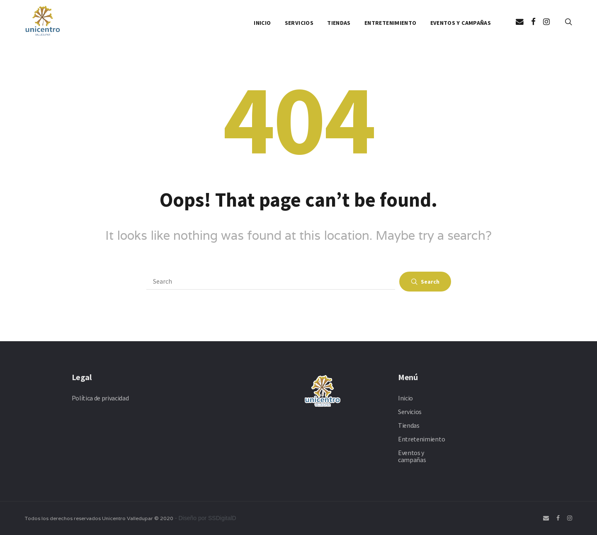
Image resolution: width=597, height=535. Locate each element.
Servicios (299, 23)
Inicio (262, 23)
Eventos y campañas (460, 23)
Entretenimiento (390, 23)
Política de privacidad (100, 398)
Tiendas (338, 23)
